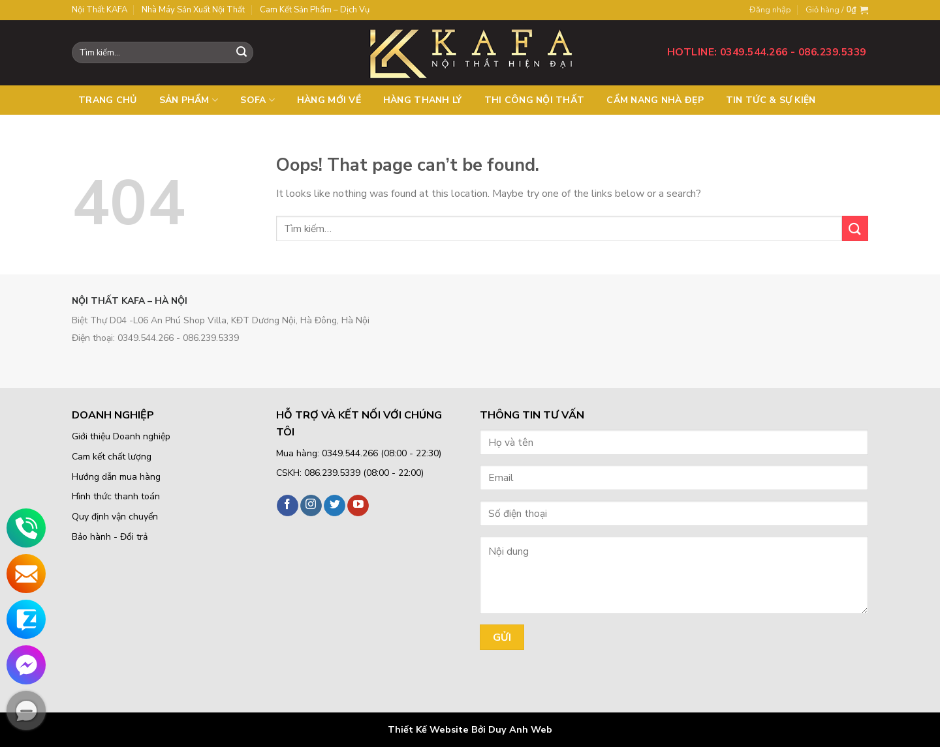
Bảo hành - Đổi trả (110, 537)
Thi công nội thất (534, 100)
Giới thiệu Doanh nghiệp (121, 436)
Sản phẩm (189, 100)
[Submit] (855, 228)
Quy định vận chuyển (115, 516)
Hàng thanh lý (422, 100)
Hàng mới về (329, 100)
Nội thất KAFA (99, 10)
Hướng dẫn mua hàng (116, 477)
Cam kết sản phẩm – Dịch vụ (314, 10)
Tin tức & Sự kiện (771, 100)
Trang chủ (107, 100)
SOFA (257, 100)
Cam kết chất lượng (111, 456)
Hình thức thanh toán (116, 496)
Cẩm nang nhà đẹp (654, 100)
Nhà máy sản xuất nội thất (193, 10)
